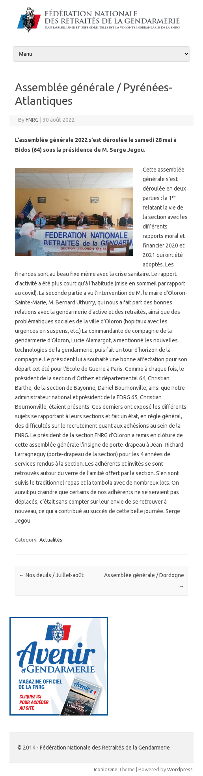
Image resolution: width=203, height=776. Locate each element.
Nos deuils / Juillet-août (51, 575)
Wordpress (180, 769)
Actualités (50, 539)
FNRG (32, 120)
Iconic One (105, 769)
